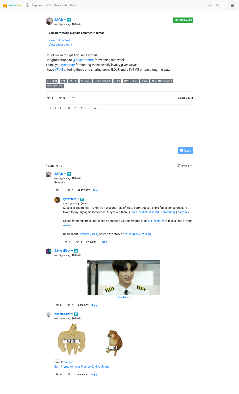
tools (134, 212)
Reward (183, 165)
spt (63, 81)
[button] (231, 5)
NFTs (48, 5)
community (168, 212)
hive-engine (130, 81)
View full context (59, 40)
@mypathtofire (83, 60)
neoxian (85, 81)
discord (154, 212)
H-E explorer (156, 221)
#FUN (59, 69)
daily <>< (183, 212)
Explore (37, 5)
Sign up (220, 5)
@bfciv (60, 19)
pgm (117, 81)
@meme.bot (63, 314)
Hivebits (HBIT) (88, 234)
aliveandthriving (162, 81)
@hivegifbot (63, 250)
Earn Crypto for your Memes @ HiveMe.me (81, 366)
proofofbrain (103, 81)
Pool (73, 5)
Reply (185, 150)
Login (209, 5)
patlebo (68, 362)
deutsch (52, 81)
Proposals (60, 5)
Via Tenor (124, 297)
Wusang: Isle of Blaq (137, 234)
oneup (73, 81)
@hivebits (71, 199)
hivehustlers (55, 86)
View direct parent (60, 44)
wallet (143, 212)
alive (144, 81)
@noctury (68, 65)
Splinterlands (183, 20)
